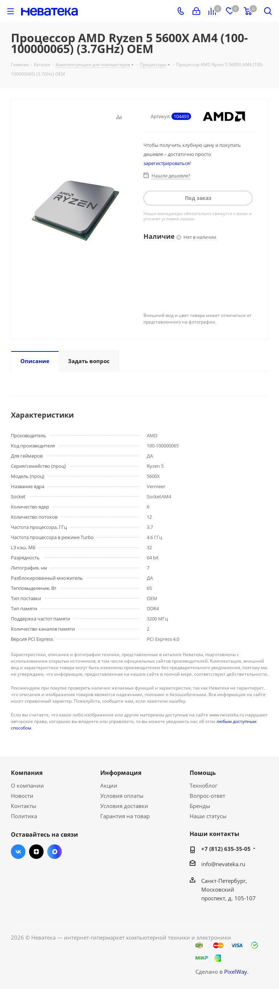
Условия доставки (124, 805)
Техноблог (203, 785)
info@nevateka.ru (223, 864)
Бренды (200, 805)
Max (54, 851)
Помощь (203, 773)
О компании (27, 785)
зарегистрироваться (166, 163)
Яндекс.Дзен (36, 851)
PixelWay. (236, 971)
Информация (120, 773)
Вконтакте (18, 851)
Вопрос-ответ (207, 795)
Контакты (23, 805)
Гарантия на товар (125, 816)
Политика (24, 816)
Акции (108, 785)
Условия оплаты (121, 795)
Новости (22, 795)
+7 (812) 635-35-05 (226, 848)
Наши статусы (208, 816)
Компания (27, 773)
